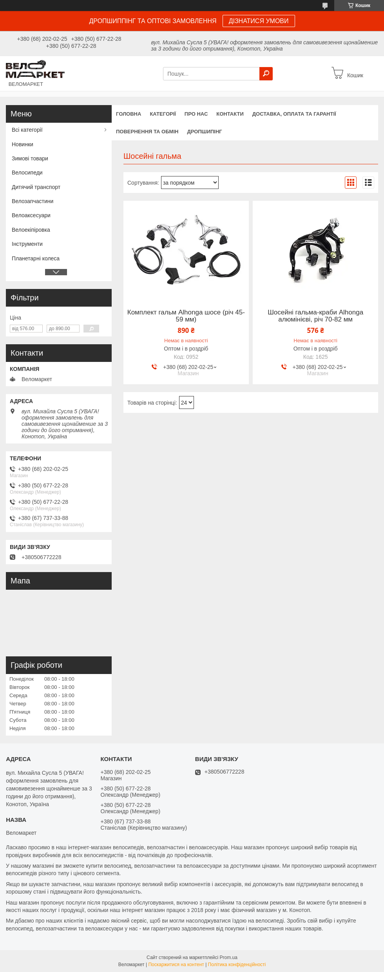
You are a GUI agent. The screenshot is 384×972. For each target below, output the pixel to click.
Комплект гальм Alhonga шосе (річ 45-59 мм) (186, 316)
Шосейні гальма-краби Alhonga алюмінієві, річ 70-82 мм (315, 316)
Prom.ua (228, 957)
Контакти (230, 114)
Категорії (163, 114)
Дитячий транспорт (36, 187)
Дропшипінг (204, 131)
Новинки (22, 144)
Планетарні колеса (36, 258)
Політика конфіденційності (237, 964)
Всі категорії (27, 130)
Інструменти (27, 244)
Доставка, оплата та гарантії (294, 114)
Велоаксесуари (31, 215)
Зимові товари (30, 158)
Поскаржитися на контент (176, 964)
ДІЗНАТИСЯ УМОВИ (259, 21)
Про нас (196, 114)
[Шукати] (266, 73)
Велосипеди (27, 172)
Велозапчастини (32, 201)
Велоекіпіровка (31, 230)
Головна (128, 114)
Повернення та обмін (147, 131)
